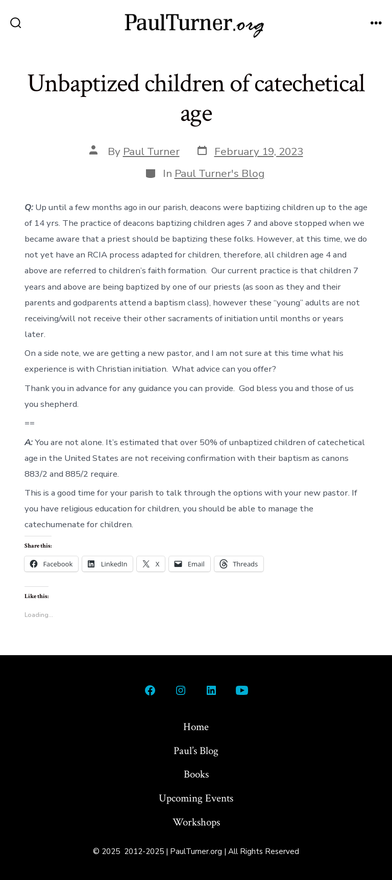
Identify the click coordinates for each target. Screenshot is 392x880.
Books (196, 774)
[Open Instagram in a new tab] (180, 690)
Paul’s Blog (196, 751)
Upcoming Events (196, 798)
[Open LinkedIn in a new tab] (211, 690)
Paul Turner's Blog (219, 173)
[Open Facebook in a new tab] (150, 690)
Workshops (196, 822)
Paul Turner (151, 151)
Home (196, 727)
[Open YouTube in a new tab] (242, 690)
